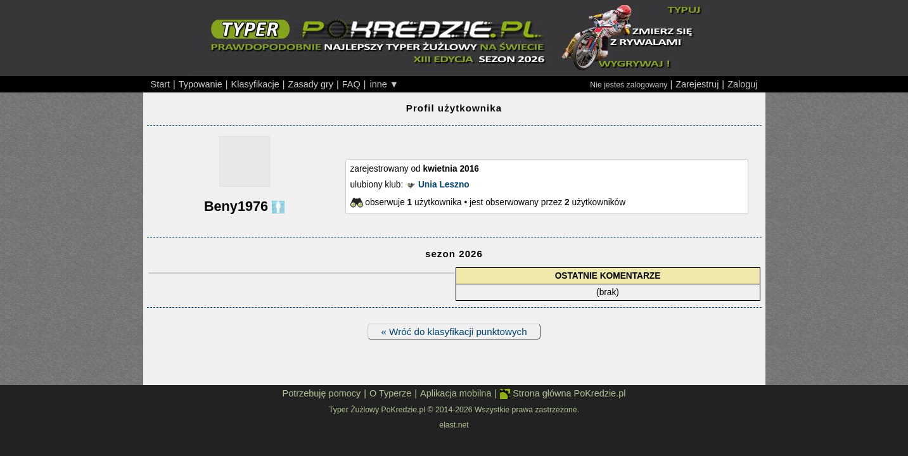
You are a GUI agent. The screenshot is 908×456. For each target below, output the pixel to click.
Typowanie (200, 84)
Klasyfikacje (255, 84)
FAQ (351, 84)
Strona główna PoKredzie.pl (562, 393)
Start (160, 84)
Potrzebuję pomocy (322, 393)
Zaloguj (742, 84)
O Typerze (390, 393)
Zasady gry (310, 84)
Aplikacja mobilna (455, 393)
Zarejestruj (697, 84)
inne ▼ (384, 84)
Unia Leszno (444, 184)
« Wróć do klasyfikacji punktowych (454, 331)
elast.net (453, 425)
